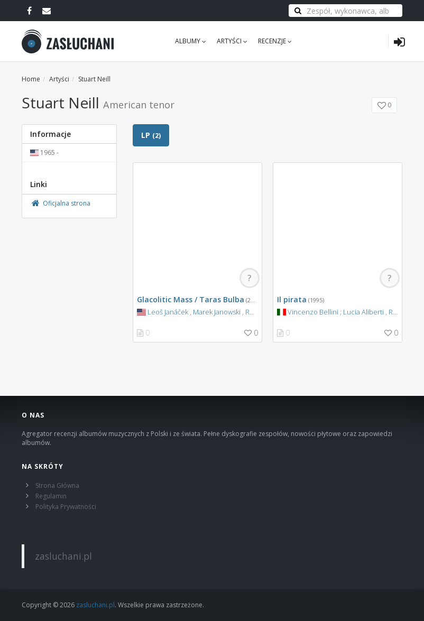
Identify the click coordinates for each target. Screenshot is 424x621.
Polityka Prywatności (65, 506)
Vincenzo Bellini (313, 312)
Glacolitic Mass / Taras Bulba (190, 299)
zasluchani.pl (63, 556)
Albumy (190, 40)
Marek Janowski (217, 312)
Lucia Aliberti (363, 312)
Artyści (232, 40)
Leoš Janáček (168, 312)
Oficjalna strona (60, 203)
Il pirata (292, 299)
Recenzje (275, 40)
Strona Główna (57, 485)
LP (151, 135)
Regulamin (51, 496)
